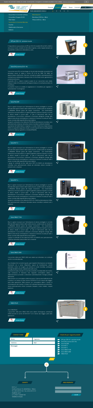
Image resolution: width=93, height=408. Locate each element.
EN (85, 7)
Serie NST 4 (64, 347)
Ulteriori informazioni (69, 2)
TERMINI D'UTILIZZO (17, 397)
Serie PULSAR (65, 343)
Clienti (64, 7)
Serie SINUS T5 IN (66, 349)
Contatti (77, 7)
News (71, 7)
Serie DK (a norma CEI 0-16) (69, 341)
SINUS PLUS (64, 353)
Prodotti (58, 7)
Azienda (50, 7)
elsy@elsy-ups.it (16, 393)
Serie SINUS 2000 (66, 351)
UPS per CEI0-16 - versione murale (70, 339)
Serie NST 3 (64, 345)
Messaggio (32, 351)
